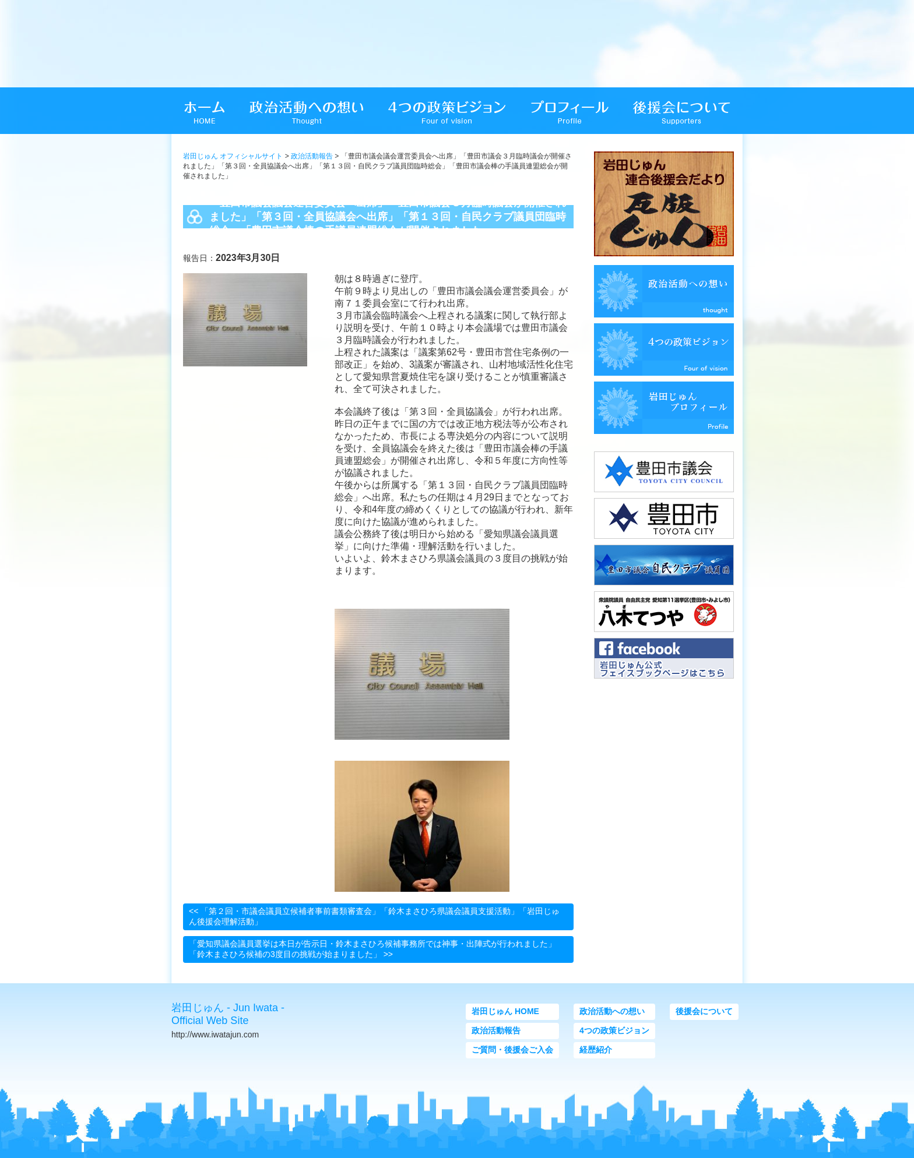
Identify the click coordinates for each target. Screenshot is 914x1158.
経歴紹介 (595, 1049)
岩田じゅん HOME (505, 1011)
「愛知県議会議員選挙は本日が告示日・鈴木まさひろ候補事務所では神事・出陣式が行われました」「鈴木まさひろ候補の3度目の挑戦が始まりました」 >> (372, 949)
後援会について (704, 1011)
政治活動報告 (312, 156)
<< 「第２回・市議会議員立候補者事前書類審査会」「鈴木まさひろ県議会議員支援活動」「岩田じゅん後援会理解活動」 (374, 916)
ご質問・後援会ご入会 (512, 1049)
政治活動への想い (612, 1011)
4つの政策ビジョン (614, 1030)
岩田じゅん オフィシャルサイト (233, 156)
